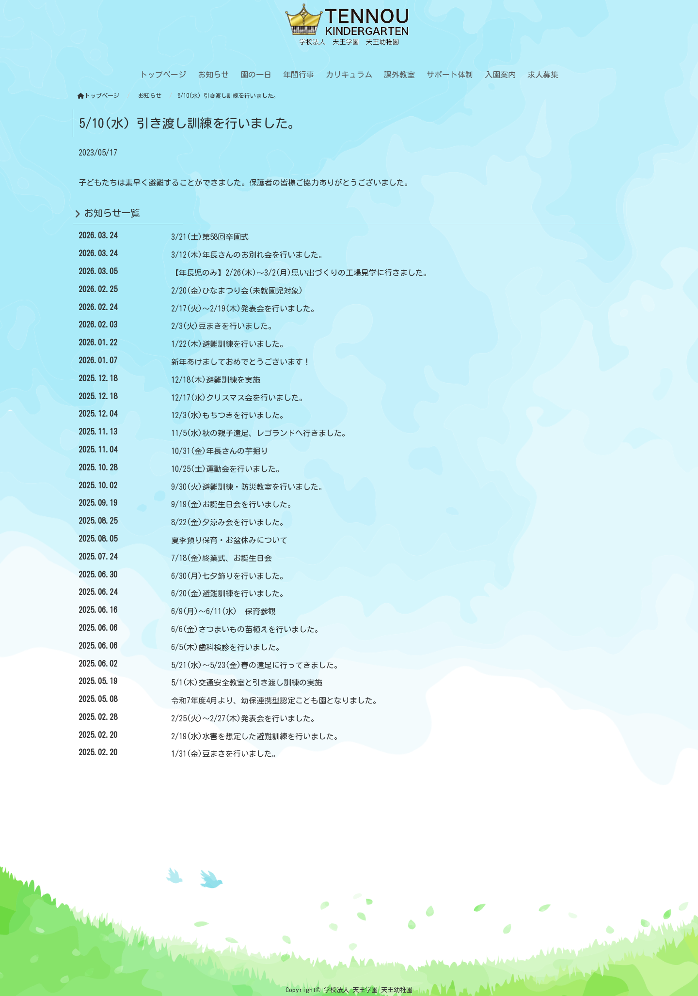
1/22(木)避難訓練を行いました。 (229, 344)
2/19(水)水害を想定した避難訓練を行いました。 (256, 736)
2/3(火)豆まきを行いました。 (223, 326)
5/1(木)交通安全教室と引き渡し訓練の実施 (246, 682)
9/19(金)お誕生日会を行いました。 (233, 504)
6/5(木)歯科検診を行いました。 (227, 647)
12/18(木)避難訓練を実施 (215, 380)
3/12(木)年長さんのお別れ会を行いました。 (248, 255)
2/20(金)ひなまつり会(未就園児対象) (237, 291)
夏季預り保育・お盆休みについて (229, 540)
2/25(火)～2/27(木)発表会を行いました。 (244, 718)
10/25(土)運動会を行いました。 (227, 469)
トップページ (98, 95)
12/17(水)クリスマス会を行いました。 (239, 398)
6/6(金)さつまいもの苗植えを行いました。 (246, 629)
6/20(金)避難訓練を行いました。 (229, 593)
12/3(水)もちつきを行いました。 (229, 415)
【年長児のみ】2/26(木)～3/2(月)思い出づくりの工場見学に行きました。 (301, 273)
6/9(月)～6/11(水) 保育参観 (223, 611)
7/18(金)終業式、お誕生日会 (221, 558)
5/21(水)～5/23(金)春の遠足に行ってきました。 (256, 665)
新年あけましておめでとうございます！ (241, 362)
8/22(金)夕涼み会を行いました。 (229, 522)
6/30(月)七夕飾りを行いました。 (229, 576)
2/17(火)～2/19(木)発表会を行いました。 (244, 308)
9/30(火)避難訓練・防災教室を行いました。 (248, 487)
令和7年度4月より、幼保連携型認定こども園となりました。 (276, 700)
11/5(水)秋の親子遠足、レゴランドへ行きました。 (260, 433)
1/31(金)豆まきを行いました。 (225, 754)
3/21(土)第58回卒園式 (210, 237)
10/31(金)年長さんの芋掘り (219, 451)
